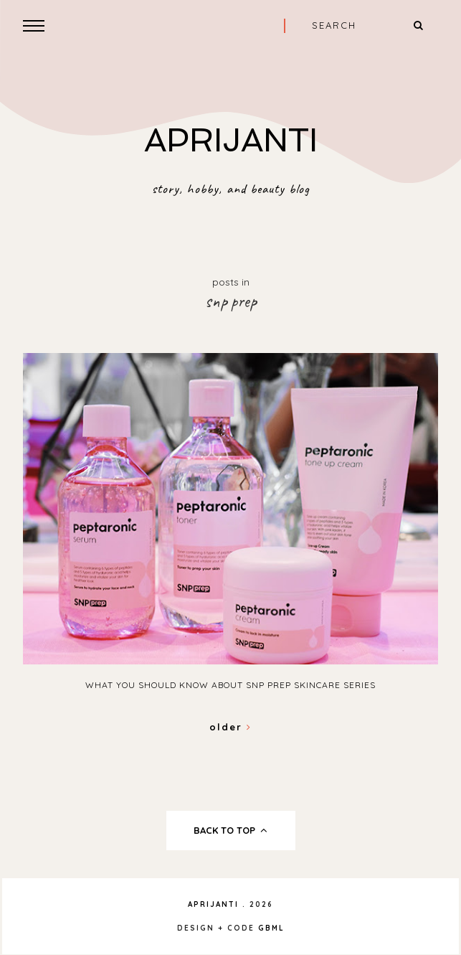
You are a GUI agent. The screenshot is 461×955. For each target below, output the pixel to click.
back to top (230, 830)
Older (230, 727)
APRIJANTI (231, 140)
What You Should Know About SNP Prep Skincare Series (230, 684)
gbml (271, 928)
